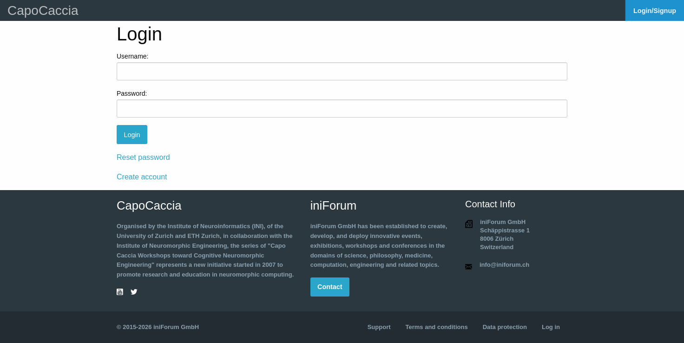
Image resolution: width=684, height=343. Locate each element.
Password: (132, 93)
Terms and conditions (437, 326)
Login (132, 135)
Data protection (505, 326)
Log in (551, 326)
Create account (142, 177)
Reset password (143, 157)
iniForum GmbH (176, 326)
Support (379, 326)
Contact (329, 286)
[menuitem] (654, 10)
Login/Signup (654, 10)
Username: (132, 56)
